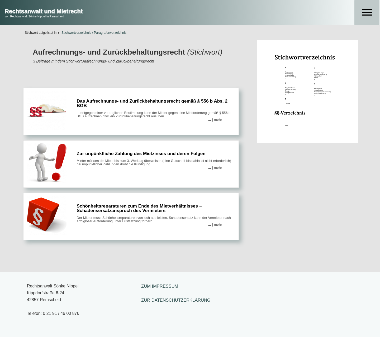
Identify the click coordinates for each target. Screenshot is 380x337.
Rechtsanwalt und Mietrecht (44, 11)
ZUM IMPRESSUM (159, 286)
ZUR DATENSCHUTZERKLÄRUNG (175, 300)
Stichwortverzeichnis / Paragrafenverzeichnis (93, 33)
